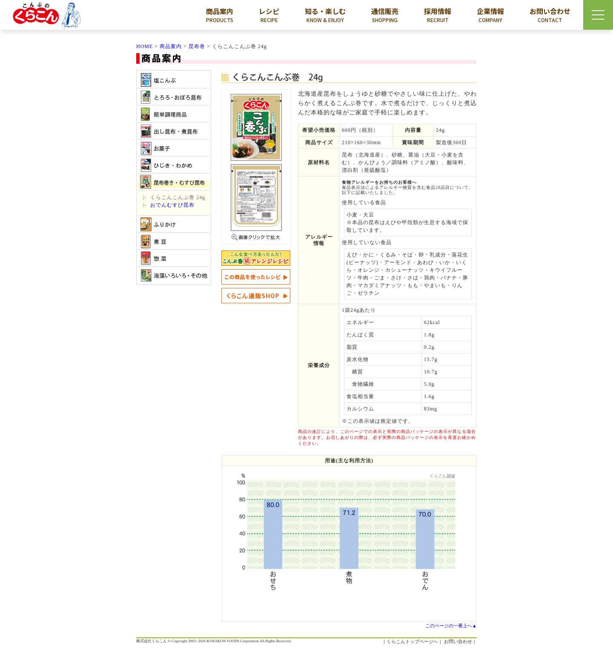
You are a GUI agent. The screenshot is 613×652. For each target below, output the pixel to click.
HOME (144, 46)
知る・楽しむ (325, 15)
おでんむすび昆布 (172, 205)
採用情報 (437, 15)
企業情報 (490, 15)
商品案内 (219, 15)
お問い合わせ (550, 15)
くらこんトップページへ (412, 641)
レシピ (269, 15)
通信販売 (384, 15)
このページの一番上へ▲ (451, 625)
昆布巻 (197, 46)
